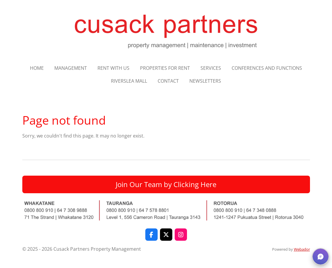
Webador (302, 249)
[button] (320, 256)
